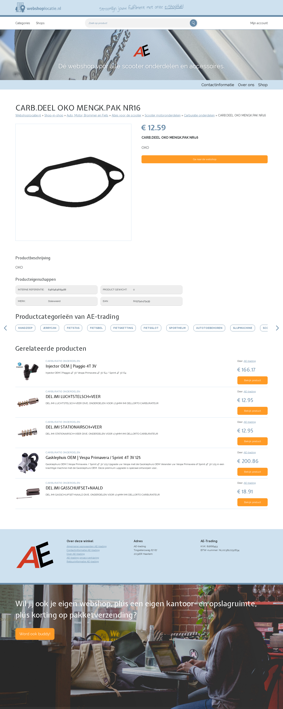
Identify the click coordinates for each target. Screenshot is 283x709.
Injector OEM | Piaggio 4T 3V (71, 366)
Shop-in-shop (53, 115)
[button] (73, 238)
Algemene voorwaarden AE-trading (87, 546)
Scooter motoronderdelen (163, 115)
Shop (263, 85)
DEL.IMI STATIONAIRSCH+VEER (74, 427)
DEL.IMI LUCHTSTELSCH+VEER (73, 396)
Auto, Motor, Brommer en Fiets (87, 115)
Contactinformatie (217, 85)
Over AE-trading (76, 553)
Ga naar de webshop (204, 159)
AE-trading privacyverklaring (83, 557)
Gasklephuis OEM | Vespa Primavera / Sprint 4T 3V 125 (93, 457)
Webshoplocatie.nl (28, 115)
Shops (40, 23)
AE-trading (250, 361)
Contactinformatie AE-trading (83, 550)
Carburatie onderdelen (199, 115)
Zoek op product (98, 23)
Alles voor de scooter (126, 115)
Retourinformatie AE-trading (83, 561)
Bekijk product (252, 380)
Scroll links (5, 328)
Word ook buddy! (34, 634)
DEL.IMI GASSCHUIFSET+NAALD (74, 488)
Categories (22, 23)
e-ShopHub (174, 6)
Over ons (246, 85)
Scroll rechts (277, 328)
